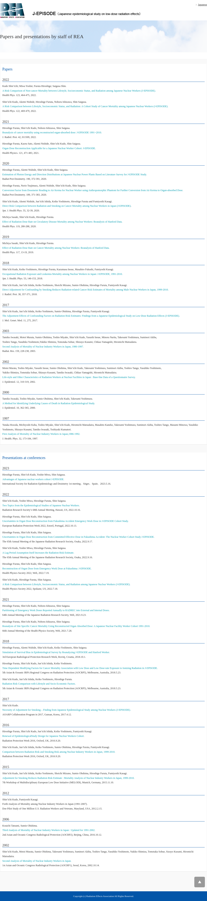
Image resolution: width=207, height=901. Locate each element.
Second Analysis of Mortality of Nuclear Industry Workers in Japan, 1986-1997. (43, 346)
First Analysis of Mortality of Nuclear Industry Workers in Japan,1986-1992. (41, 433)
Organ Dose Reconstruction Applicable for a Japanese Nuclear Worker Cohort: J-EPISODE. (49, 148)
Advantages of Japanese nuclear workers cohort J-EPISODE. (33, 479)
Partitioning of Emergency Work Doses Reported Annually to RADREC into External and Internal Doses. (56, 610)
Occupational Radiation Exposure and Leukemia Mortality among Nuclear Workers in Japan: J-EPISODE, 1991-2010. (62, 274)
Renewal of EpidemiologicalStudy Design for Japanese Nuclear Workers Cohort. (43, 736)
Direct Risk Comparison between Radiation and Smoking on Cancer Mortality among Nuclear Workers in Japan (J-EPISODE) (66, 205)
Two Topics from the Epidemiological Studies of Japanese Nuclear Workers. (41, 505)
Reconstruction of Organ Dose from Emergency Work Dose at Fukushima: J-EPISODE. (46, 568)
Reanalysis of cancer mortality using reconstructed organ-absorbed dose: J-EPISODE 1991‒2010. (52, 132)
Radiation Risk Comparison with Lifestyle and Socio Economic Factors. (39, 683)
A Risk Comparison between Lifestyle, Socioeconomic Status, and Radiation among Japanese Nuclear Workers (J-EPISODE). (66, 584)
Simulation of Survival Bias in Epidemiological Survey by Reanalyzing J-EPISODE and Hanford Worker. (56, 652)
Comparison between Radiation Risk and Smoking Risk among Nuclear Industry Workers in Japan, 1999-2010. (58, 751)
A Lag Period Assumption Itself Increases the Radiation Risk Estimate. (38, 552)
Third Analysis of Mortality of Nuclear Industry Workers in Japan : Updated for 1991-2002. (48, 830)
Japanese (202, 4)
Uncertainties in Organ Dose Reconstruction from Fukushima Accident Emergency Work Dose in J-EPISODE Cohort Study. (65, 521)
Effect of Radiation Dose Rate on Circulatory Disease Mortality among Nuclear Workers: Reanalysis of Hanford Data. (62, 221)
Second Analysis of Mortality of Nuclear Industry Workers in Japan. (36, 860)
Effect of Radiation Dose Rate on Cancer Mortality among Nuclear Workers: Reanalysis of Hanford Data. (55, 247)
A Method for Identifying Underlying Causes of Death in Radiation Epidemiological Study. (48, 403)
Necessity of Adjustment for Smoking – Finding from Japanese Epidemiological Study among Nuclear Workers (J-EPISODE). (66, 709)
